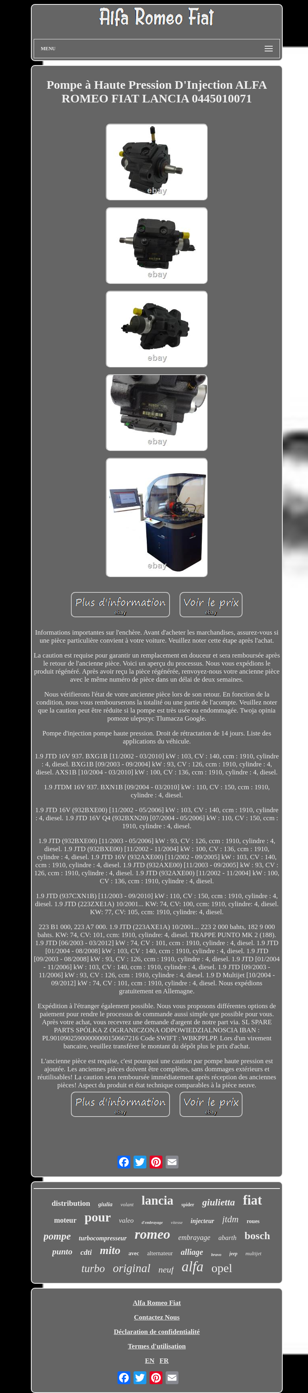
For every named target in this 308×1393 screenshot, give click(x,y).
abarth (228, 1238)
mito (110, 1250)
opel (221, 1268)
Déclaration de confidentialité (157, 1332)
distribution (71, 1203)
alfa (192, 1267)
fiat (252, 1200)
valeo (126, 1220)
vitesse (176, 1222)
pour (98, 1217)
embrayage (194, 1238)
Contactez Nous (157, 1317)
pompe (57, 1236)
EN (149, 1360)
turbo (93, 1268)
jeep (233, 1253)
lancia (157, 1200)
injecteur (202, 1220)
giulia (105, 1204)
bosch (257, 1236)
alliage (192, 1252)
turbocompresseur (103, 1238)
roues (253, 1221)
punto (62, 1251)
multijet (253, 1253)
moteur (65, 1220)
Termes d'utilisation (157, 1346)
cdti (86, 1252)
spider (187, 1204)
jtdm (230, 1219)
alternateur (160, 1253)
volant (127, 1204)
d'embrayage (152, 1222)
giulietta (218, 1202)
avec (133, 1253)
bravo (216, 1254)
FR (164, 1360)
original (131, 1268)
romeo (152, 1234)
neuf (166, 1269)
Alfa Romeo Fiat (157, 1303)
